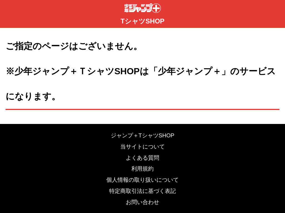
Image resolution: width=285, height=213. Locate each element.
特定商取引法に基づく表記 (142, 191)
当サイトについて (142, 146)
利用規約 (142, 169)
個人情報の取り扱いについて (142, 180)
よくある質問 (142, 158)
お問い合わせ (142, 202)
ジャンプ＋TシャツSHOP (143, 135)
